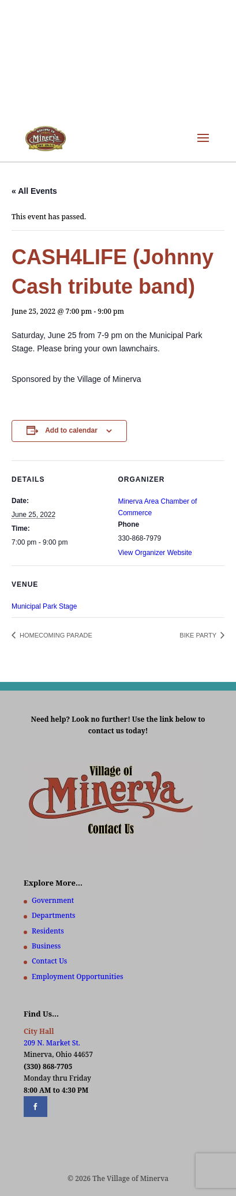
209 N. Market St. (52, 1043)
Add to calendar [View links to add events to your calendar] (71, 430)
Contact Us (49, 961)
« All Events (34, 191)
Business (46, 946)
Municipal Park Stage (44, 606)
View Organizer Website (155, 553)
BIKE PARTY (198, 635)
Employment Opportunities (77, 976)
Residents (48, 931)
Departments (54, 915)
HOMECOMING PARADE (55, 635)
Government (53, 900)
